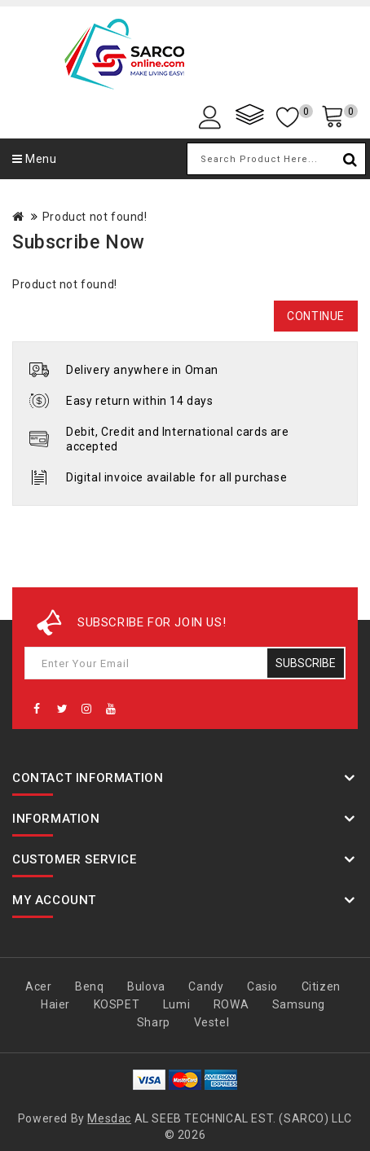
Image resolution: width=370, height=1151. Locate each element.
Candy (205, 986)
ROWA (231, 1004)
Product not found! (95, 216)
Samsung (298, 1004)
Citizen (321, 986)
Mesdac (109, 1118)
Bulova (146, 986)
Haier (55, 1004)
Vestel (212, 1022)
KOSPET (117, 1004)
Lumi (176, 1004)
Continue (316, 316)
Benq (89, 986)
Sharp (153, 1022)
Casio (262, 986)
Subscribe (305, 663)
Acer (38, 986)
